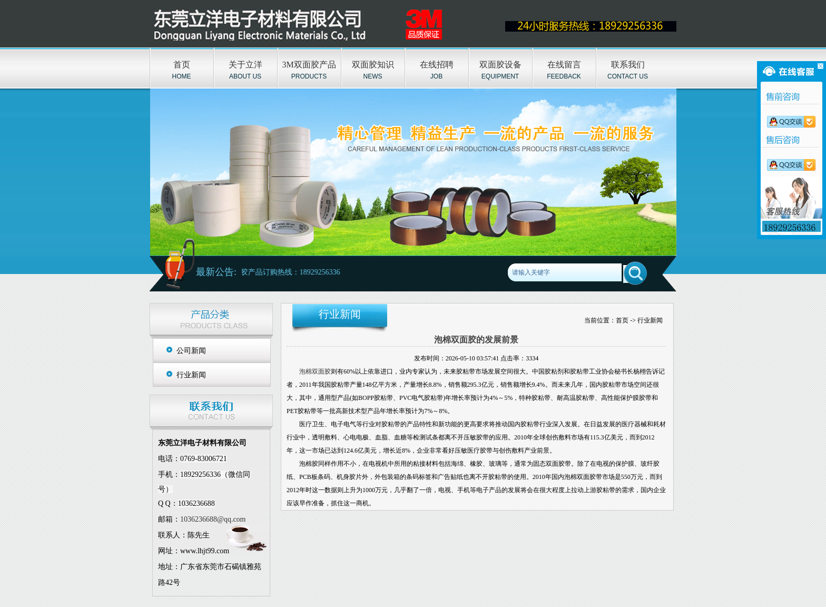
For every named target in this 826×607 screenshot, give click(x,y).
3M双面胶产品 (309, 64)
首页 (181, 64)
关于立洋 (245, 64)
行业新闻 (191, 375)
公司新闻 (191, 351)
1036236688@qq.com (213, 519)
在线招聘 (437, 64)
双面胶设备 (500, 64)
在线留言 (564, 64)
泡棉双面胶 (315, 371)
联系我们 (628, 64)
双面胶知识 (373, 64)
